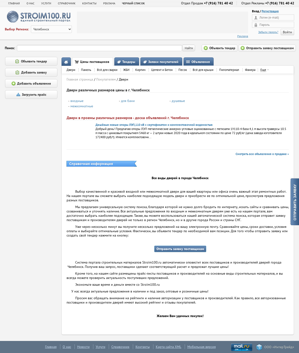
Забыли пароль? (268, 32)
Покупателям (106, 79)
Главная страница (80, 79)
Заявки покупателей (163, 62)
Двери (71, 70)
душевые (178, 101)
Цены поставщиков (94, 62)
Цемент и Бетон (162, 70)
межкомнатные (81, 106)
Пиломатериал (229, 70)
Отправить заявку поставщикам (180, 249)
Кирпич (140, 70)
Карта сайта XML (168, 347)
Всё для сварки (107, 70)
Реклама (242, 36)
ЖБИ (126, 70)
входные (76, 101)
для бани (128, 101)
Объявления (200, 62)
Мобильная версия (201, 347)
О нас (67, 347)
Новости (83, 347)
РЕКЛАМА (109, 3)
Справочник (120, 347)
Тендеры (128, 62)
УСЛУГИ (46, 3)
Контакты (143, 347)
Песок (182, 70)
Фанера (250, 70)
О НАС (30, 3)
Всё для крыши (203, 70)
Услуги (100, 347)
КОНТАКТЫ (89, 3)
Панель (86, 70)
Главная (14, 3)
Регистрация (270, 11)
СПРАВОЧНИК (66, 3)
